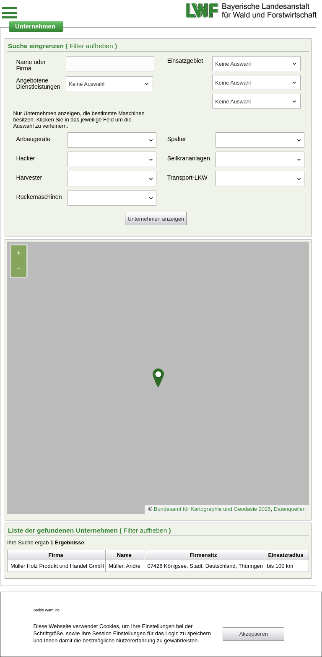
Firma (56, 555)
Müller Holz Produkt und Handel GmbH (57, 566)
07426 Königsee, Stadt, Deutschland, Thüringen (205, 566)
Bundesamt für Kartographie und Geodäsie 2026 (212, 509)
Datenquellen (290, 509)
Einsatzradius (285, 555)
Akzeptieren (253, 634)
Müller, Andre (124, 566)
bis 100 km (280, 566)
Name (124, 555)
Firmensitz (203, 555)
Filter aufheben (92, 45)
